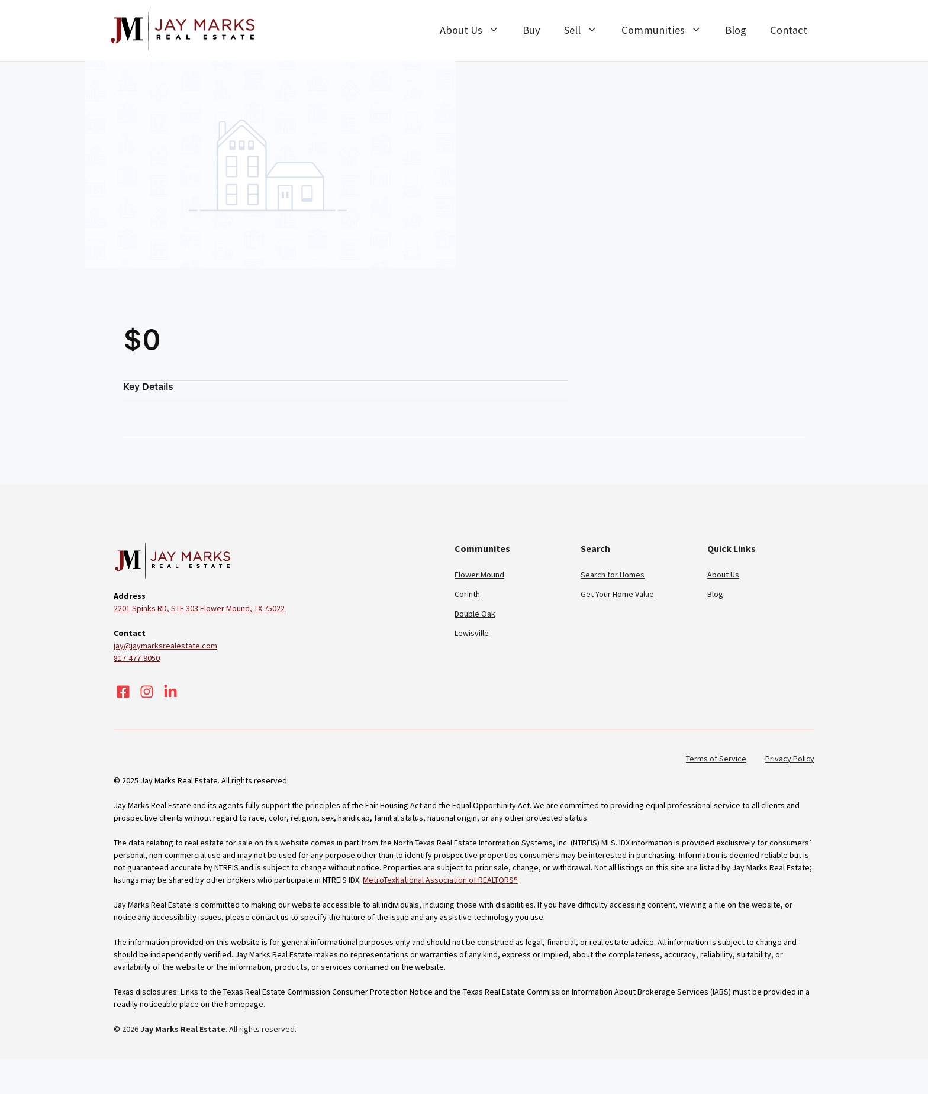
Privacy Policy (788, 758)
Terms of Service (713, 758)
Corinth (468, 594)
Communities (666, 30)
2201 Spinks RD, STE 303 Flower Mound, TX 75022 (209, 608)
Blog (735, 30)
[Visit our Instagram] (146, 691)
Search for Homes (614, 574)
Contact (788, 30)
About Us (470, 30)
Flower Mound (481, 574)
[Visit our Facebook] (123, 691)
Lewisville (472, 633)
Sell (585, 30)
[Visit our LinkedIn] (170, 691)
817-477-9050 (139, 658)
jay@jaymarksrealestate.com (167, 645)
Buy (528, 30)
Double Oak (476, 613)
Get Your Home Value (620, 594)
